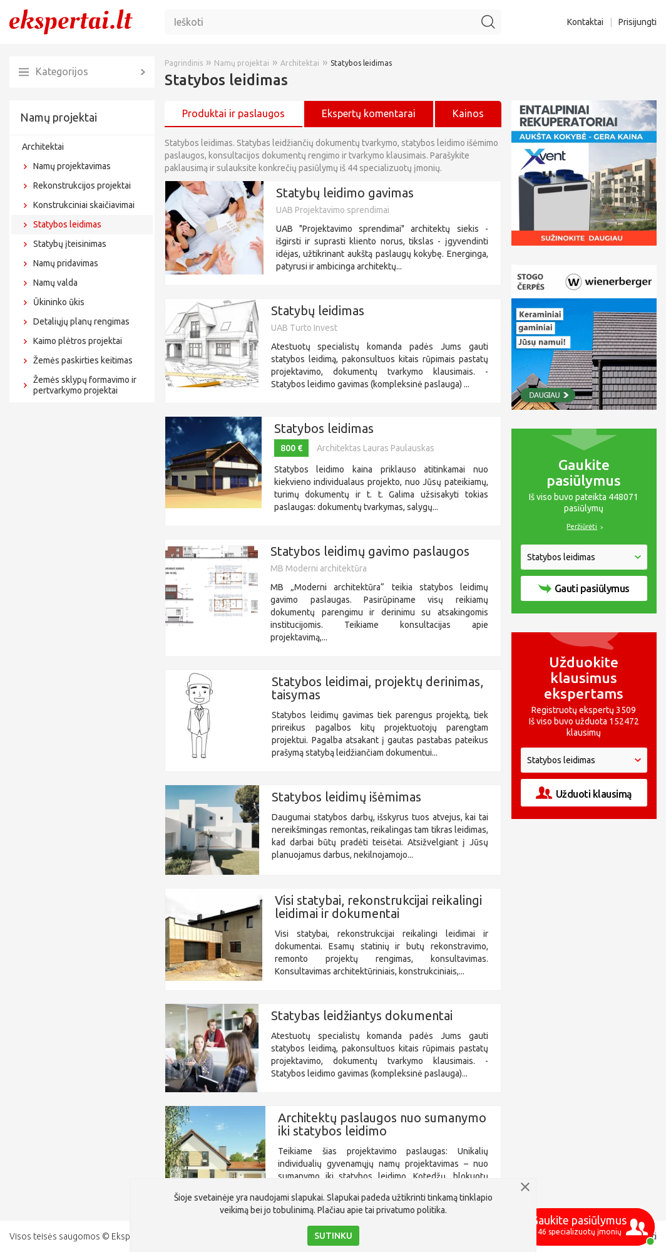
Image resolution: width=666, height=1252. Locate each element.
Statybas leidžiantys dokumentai (362, 1015)
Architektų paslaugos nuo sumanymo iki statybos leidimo (382, 1124)
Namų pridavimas (65, 263)
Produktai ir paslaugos (233, 113)
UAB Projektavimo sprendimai (332, 210)
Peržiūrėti (581, 526)
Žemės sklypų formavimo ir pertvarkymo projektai (84, 385)
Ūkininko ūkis (59, 302)
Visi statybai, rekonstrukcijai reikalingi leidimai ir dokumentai (378, 907)
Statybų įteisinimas (69, 244)
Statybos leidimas (67, 224)
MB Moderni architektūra (318, 568)
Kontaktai (585, 22)
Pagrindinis (184, 63)
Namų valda (55, 283)
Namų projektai (58, 117)
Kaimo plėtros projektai (77, 341)
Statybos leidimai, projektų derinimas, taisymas (377, 688)
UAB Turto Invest (304, 328)
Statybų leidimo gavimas (345, 192)
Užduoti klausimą (584, 793)
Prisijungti (637, 22)
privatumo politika (410, 1210)
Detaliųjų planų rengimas (81, 321)
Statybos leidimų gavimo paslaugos (369, 551)
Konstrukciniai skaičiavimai (84, 205)
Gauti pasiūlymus (584, 588)
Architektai (43, 147)
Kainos (468, 113)
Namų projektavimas (72, 166)
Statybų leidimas (317, 310)
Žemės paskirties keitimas (83, 360)
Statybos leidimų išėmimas (346, 797)
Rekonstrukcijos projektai (82, 185)
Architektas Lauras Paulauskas (375, 448)
